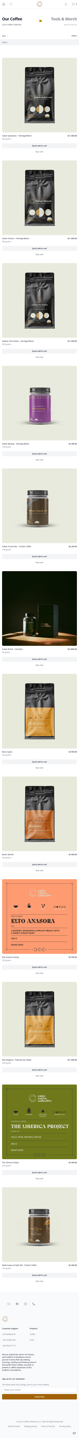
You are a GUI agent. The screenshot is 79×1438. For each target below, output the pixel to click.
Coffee (32, 1334)
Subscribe (39, 1396)
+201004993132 (9, 1334)
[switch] (39, 21)
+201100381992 (9, 1340)
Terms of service (48, 1426)
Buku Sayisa (7, 752)
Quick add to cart (51, 146)
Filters (74, 36)
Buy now (53, 152)
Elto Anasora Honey (10, 957)
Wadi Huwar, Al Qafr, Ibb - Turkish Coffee (19, 1265)
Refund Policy (14, 1426)
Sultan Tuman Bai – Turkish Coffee (16, 546)
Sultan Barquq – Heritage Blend (15, 444)
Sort (5, 36)
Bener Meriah (8, 854)
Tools (32, 1340)
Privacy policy (65, 1426)
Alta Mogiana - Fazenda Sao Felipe (16, 1060)
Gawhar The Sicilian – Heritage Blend (17, 341)
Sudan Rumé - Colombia (12, 649)
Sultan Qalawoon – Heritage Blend (16, 135)
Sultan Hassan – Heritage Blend (15, 238)
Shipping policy (30, 1426)
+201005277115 (9, 1345)
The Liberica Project (10, 1162)
